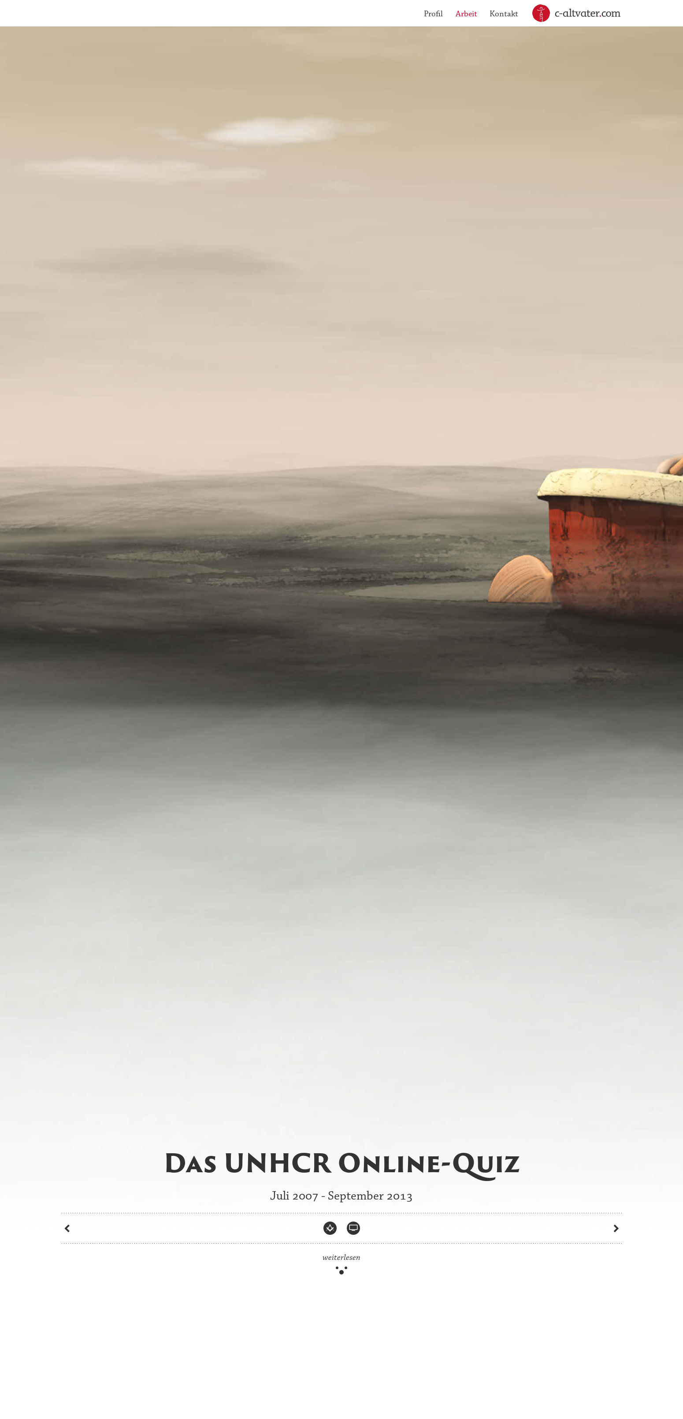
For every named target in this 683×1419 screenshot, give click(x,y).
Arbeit (466, 14)
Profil (433, 14)
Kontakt (504, 14)
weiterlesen (341, 1257)
